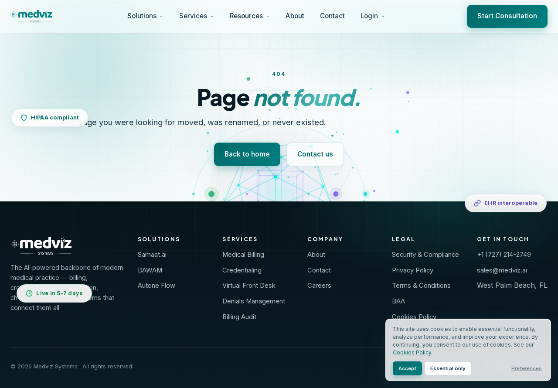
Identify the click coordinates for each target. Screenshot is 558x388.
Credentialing (242, 270)
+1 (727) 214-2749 (504, 255)
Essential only (448, 368)
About (295, 16)
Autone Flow (156, 285)
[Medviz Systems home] (67, 245)
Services (196, 16)
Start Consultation (507, 16)
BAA (398, 301)
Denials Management (253, 301)
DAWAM (150, 270)
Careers (319, 285)
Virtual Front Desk (249, 285)
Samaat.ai (152, 255)
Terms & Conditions (421, 285)
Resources (250, 16)
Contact (332, 16)
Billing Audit (239, 317)
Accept (407, 368)
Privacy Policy (412, 270)
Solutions (145, 16)
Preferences (526, 368)
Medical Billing (243, 255)
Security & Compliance (425, 255)
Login (373, 16)
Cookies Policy (414, 317)
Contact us (315, 154)
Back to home (247, 154)
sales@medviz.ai (502, 270)
